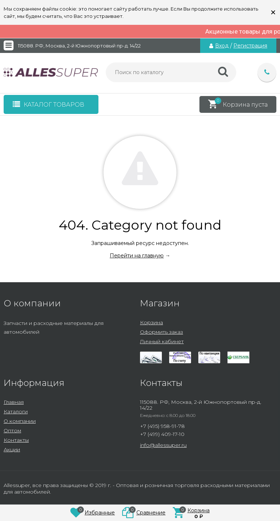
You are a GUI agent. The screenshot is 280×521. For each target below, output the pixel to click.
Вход (222, 46)
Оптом (12, 430)
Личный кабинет (162, 341)
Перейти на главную (137, 255)
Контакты (16, 440)
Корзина (151, 322)
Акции (12, 449)
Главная (14, 402)
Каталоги (16, 411)
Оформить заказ (161, 332)
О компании (20, 421)
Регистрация (250, 46)
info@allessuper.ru (163, 445)
